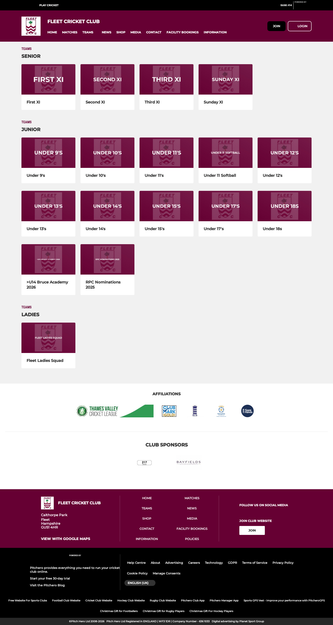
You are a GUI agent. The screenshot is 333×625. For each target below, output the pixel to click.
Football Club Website (66, 600)
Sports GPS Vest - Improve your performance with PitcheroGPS (284, 600)
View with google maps (65, 538)
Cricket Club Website (98, 600)
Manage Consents (166, 573)
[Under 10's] (107, 152)
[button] (52, 32)
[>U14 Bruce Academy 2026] (48, 259)
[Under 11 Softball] (226, 152)
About (155, 563)
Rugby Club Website (163, 600)
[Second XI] (107, 79)
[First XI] (48, 79)
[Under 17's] (226, 206)
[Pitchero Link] (303, 7)
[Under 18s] (285, 206)
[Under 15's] (166, 206)
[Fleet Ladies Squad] (48, 338)
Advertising (174, 563)
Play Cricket (48, 5)
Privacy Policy (282, 563)
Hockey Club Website (131, 600)
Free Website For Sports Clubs (27, 600)
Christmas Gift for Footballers (119, 611)
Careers (194, 563)
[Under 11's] (166, 152)
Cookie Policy (137, 573)
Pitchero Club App (193, 600)
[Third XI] (166, 79)
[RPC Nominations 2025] (107, 259)
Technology (214, 563)
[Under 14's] (107, 206)
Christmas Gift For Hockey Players (211, 611)
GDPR (232, 563)
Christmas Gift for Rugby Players (163, 611)
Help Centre (136, 563)
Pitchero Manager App (224, 600)
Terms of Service (254, 563)
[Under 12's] (285, 152)
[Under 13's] (48, 206)
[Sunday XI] (226, 79)
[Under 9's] (48, 152)
